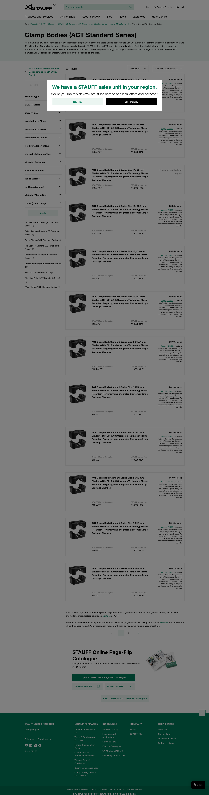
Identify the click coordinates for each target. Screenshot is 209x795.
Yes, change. (131, 101)
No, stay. (77, 101)
